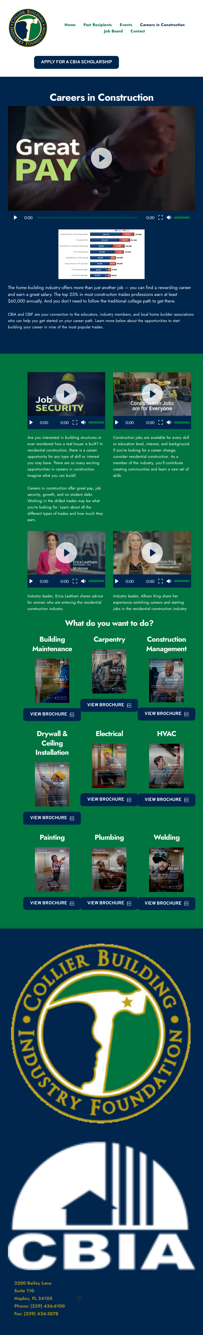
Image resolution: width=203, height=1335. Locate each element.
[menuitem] (70, 25)
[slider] (87, 218)
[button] (101, 165)
